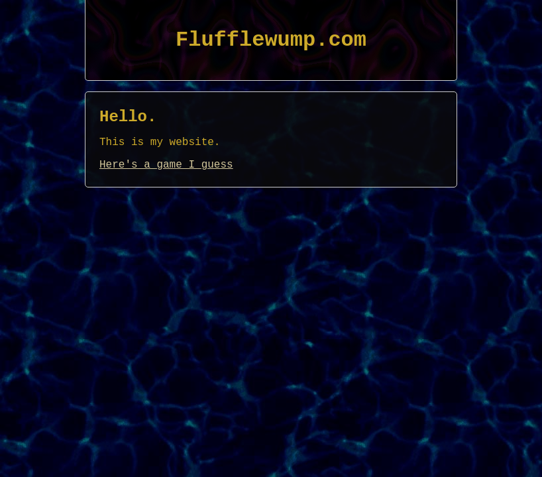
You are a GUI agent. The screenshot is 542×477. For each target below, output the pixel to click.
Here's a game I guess (166, 165)
